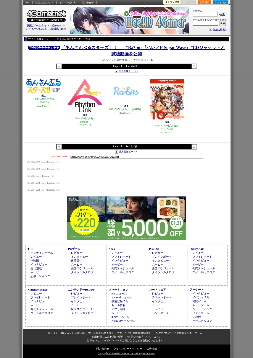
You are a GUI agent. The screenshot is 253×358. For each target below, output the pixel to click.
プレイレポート (121, 256)
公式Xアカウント (44, 2)
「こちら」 (147, 336)
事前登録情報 (119, 301)
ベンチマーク (160, 313)
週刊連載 (36, 268)
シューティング (202, 309)
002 (85, 114)
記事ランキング (40, 276)
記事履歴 (204, 2)
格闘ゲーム (199, 301)
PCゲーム (74, 248)
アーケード (197, 289)
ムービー (36, 272)
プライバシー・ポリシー (128, 348)
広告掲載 (152, 348)
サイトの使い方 (67, 2)
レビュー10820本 (36, 28)
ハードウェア (157, 289)
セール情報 (118, 305)
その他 (196, 317)
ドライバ (157, 309)
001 (44, 95)
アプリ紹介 (118, 309)
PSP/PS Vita (197, 248)
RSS (28, 2)
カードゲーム (200, 305)
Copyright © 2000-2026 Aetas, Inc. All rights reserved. (126, 353)
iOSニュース (119, 293)
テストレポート (162, 297)
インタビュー (39, 264)
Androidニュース (121, 297)
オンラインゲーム (42, 252)
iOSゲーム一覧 (120, 317)
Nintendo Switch (38, 289)
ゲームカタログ (202, 320)
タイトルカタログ (82, 272)
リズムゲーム (200, 313)
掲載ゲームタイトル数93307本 (46, 25)
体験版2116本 (58, 28)
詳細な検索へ (220, 29)
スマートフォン (118, 289)
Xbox (112, 248)
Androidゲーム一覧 (123, 320)
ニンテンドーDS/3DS (81, 289)
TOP (31, 248)
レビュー (36, 256)
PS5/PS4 (154, 248)
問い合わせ (87, 2)
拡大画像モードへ (128, 71)
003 (126, 105)
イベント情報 (200, 297)
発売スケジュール (82, 268)
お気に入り (189, 2)
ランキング (220, 2)
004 (167, 122)
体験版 (35, 260)
